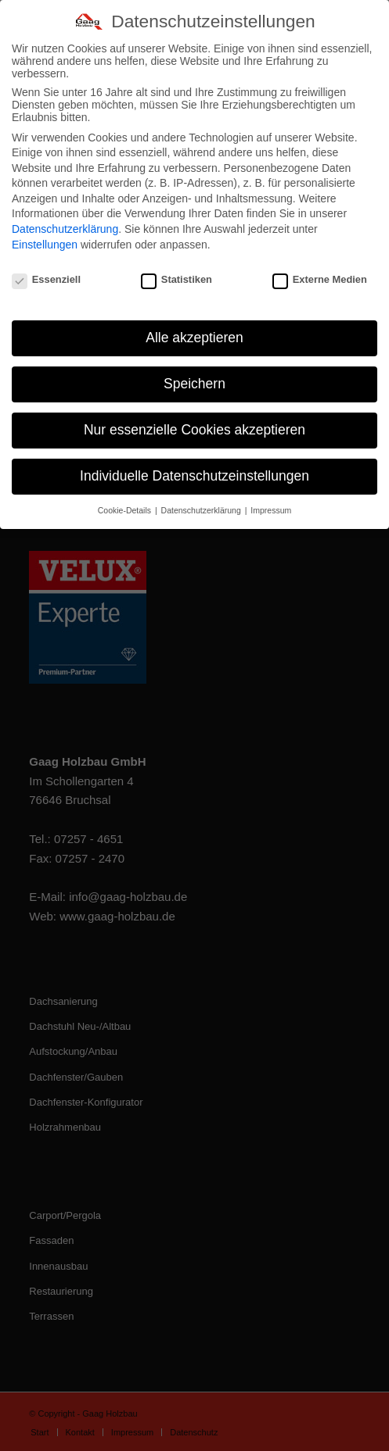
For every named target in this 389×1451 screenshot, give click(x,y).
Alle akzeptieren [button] (194, 329)
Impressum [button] (270, 501)
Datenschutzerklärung (65, 220)
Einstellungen (44, 235)
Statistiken (176, 270)
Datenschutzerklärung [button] (202, 501)
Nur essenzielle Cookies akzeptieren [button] (194, 421)
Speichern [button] (194, 375)
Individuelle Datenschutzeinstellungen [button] (194, 467)
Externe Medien (319, 270)
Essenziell (46, 270)
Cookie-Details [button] (125, 501)
